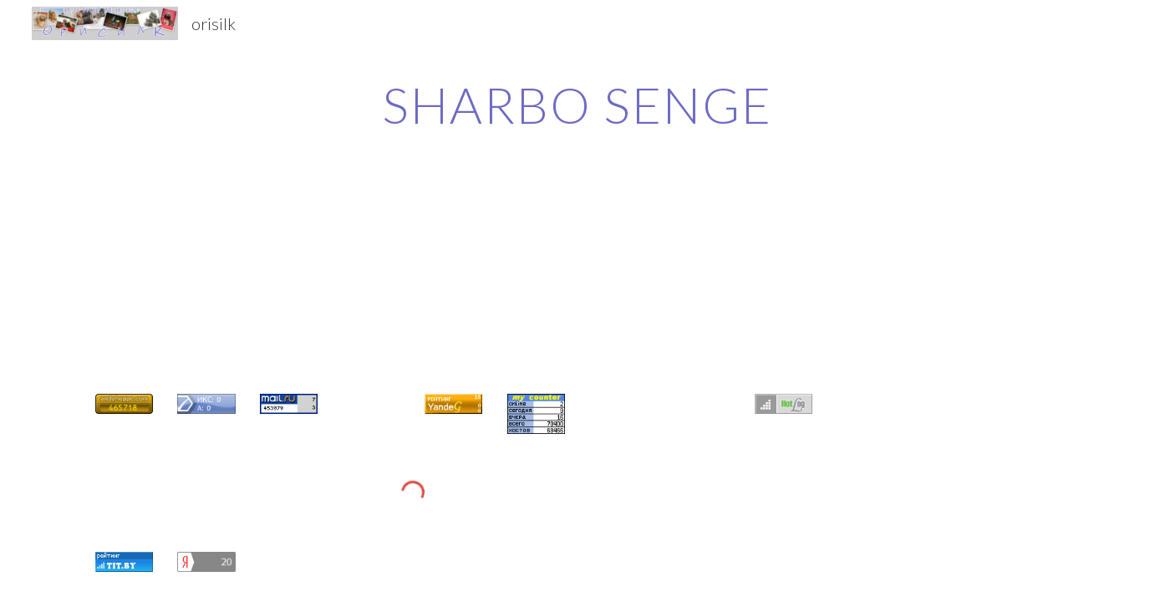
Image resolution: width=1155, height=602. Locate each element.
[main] (577, 104)
